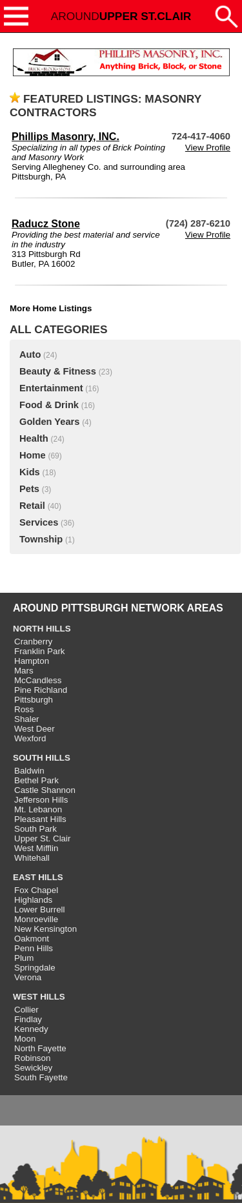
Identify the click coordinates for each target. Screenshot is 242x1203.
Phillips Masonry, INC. (65, 136)
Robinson (32, 1058)
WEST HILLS (39, 997)
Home (32, 455)
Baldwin (29, 771)
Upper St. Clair (42, 838)
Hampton (31, 661)
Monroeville (36, 919)
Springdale (34, 967)
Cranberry (33, 641)
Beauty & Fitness (57, 371)
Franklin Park (39, 651)
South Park (35, 829)
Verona (27, 977)
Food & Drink (49, 405)
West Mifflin (36, 848)
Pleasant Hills (40, 819)
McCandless (37, 680)
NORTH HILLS (42, 628)
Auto (30, 354)
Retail (32, 505)
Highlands (33, 900)
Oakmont (31, 938)
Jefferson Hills (41, 800)
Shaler (26, 719)
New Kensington (45, 929)
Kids (29, 472)
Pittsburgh (33, 699)
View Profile (207, 147)
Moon (24, 1039)
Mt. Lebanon (38, 809)
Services (38, 522)
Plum (24, 958)
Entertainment (51, 388)
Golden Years (49, 421)
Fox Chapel (36, 890)
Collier (26, 1009)
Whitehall (32, 858)
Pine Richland (40, 690)
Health (33, 438)
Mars (24, 670)
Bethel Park (36, 780)
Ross (24, 709)
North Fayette (40, 1048)
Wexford (30, 738)
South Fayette (41, 1077)
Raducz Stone (46, 223)
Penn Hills (33, 948)
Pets (29, 489)
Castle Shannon (45, 790)
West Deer (34, 729)
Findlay (28, 1019)
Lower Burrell (39, 909)
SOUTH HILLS (41, 758)
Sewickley (33, 1068)
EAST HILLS (38, 877)
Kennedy (31, 1029)
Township (41, 539)
